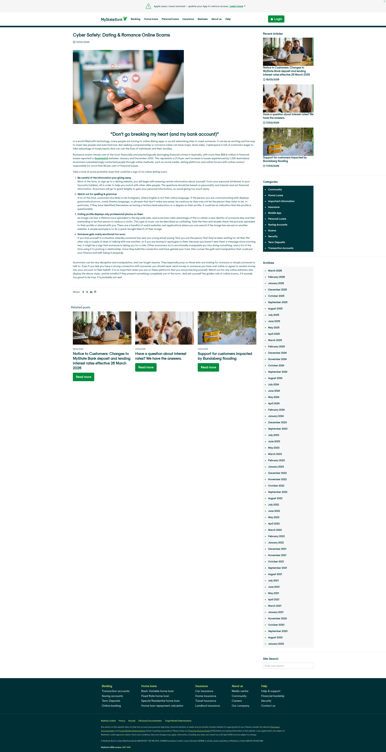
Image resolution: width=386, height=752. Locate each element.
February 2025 (276, 346)
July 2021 (273, 580)
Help (264, 686)
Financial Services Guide (199, 731)
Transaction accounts (115, 691)
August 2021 (275, 574)
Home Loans (275, 195)
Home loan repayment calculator (162, 705)
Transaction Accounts (280, 248)
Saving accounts (112, 696)
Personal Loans (277, 218)
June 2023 (274, 441)
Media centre (240, 691)
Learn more (236, 6)
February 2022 (276, 536)
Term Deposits (276, 242)
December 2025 (277, 289)
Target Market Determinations (178, 721)
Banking (107, 686)
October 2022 (276, 485)
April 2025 (274, 333)
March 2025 (275, 340)
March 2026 (275, 270)
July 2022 (273, 504)
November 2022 (277, 479)
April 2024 (274, 403)
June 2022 (274, 510)
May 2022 (273, 517)
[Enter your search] (288, 666)
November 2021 (277, 555)
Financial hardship (272, 696)
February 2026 (276, 276)
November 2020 (277, 618)
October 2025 (276, 295)
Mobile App (274, 212)
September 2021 (277, 567)
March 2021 (274, 605)
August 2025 (275, 308)
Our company (240, 705)
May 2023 (273, 447)
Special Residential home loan (160, 700)
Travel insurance (205, 700)
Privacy (122, 721)
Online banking (111, 705)
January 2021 (275, 612)
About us (237, 686)
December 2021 (277, 548)
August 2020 (275, 637)
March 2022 (275, 529)
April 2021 (273, 599)
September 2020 (277, 631)
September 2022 (277, 491)
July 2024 (273, 384)
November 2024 (277, 359)
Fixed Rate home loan (155, 696)
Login (276, 19)
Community (275, 189)
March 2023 (275, 453)
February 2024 (276, 409)
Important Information (281, 201)
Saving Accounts (277, 224)
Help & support (270, 691)
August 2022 (275, 498)
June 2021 (274, 586)
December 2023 (277, 422)
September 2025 (277, 302)
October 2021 (276, 561)
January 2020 (276, 643)
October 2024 (276, 365)
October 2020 (276, 624)
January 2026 (276, 283)
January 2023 (276, 466)
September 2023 (277, 428)
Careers (237, 700)
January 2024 (276, 415)
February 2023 (276, 460)
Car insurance (204, 691)
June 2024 (274, 390)
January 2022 (276, 542)
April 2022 (274, 523)
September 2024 (277, 371)
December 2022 (277, 472)
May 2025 (273, 327)
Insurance (273, 206)
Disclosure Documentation (150, 721)
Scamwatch (101, 158)
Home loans (149, 686)
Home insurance (205, 696)
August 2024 (275, 378)
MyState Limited (108, 721)
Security (272, 236)
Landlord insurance (207, 705)
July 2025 (273, 314)
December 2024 (277, 352)
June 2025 (274, 321)
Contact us (268, 705)
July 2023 (273, 434)
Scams (272, 230)
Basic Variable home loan (157, 691)
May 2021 (273, 593)
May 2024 (273, 397)
